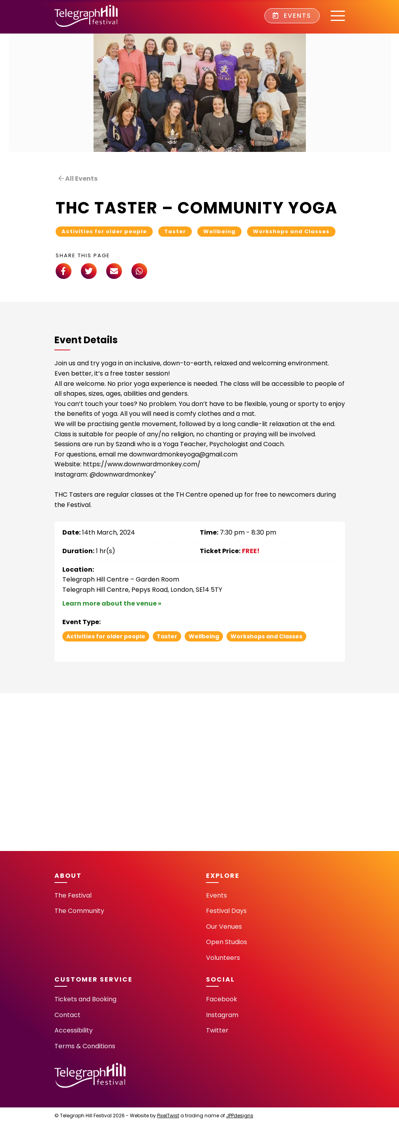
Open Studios (226, 941)
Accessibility (73, 1030)
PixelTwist (168, 1115)
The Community (79, 910)
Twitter (217, 1030)
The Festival (73, 895)
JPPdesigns (239, 1115)
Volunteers (223, 957)
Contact (67, 1014)
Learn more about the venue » (111, 603)
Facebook (221, 999)
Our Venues (224, 926)
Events (292, 15)
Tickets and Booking (85, 999)
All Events (77, 178)
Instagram (222, 1014)
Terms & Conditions (84, 1046)
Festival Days (226, 910)
